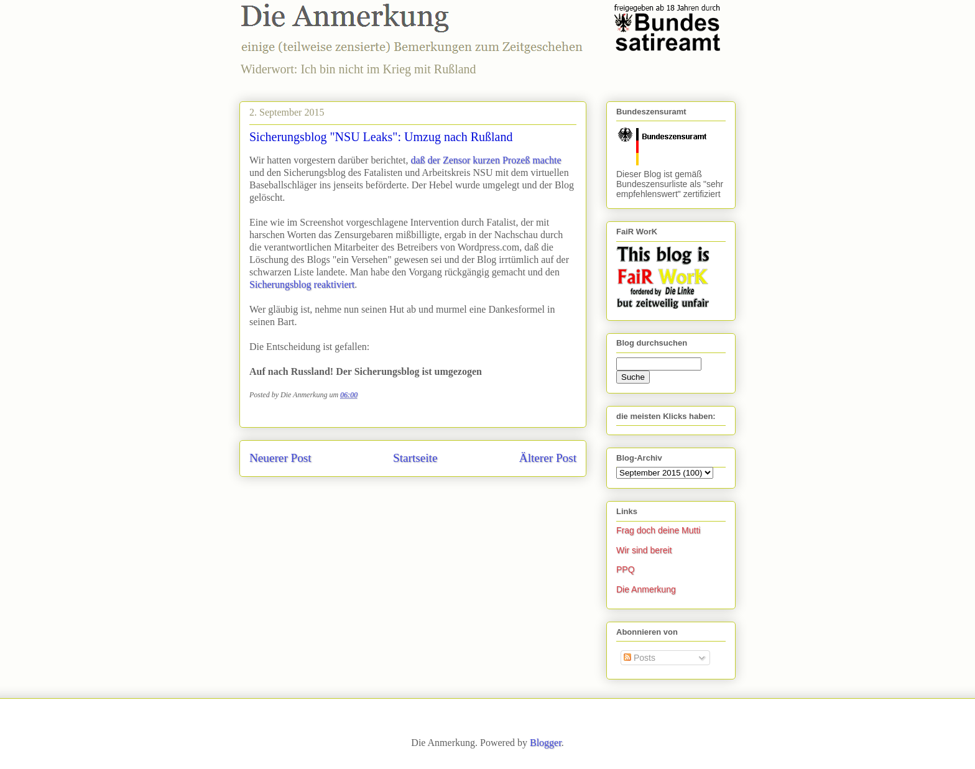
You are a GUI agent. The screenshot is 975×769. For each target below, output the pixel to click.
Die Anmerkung (646, 589)
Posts (639, 658)
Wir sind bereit (644, 550)
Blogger (545, 742)
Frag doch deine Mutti (658, 530)
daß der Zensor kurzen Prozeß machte (485, 160)
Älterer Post (547, 457)
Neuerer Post (280, 457)
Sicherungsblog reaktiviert (301, 284)
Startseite (415, 457)
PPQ (625, 569)
